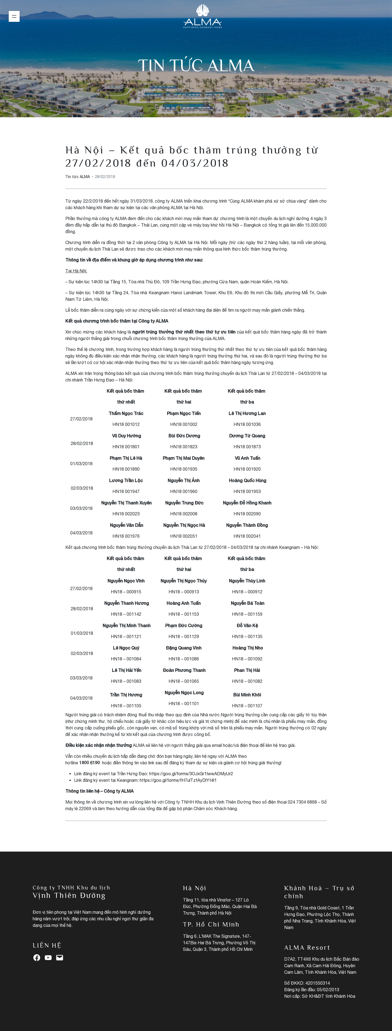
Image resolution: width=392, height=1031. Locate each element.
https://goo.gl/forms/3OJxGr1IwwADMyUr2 (191, 773)
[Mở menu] (14, 16)
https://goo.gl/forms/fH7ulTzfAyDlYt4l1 (178, 780)
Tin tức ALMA (196, 65)
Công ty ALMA (172, 242)
